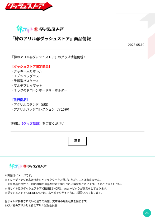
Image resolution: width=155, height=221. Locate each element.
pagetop (147, 213)
